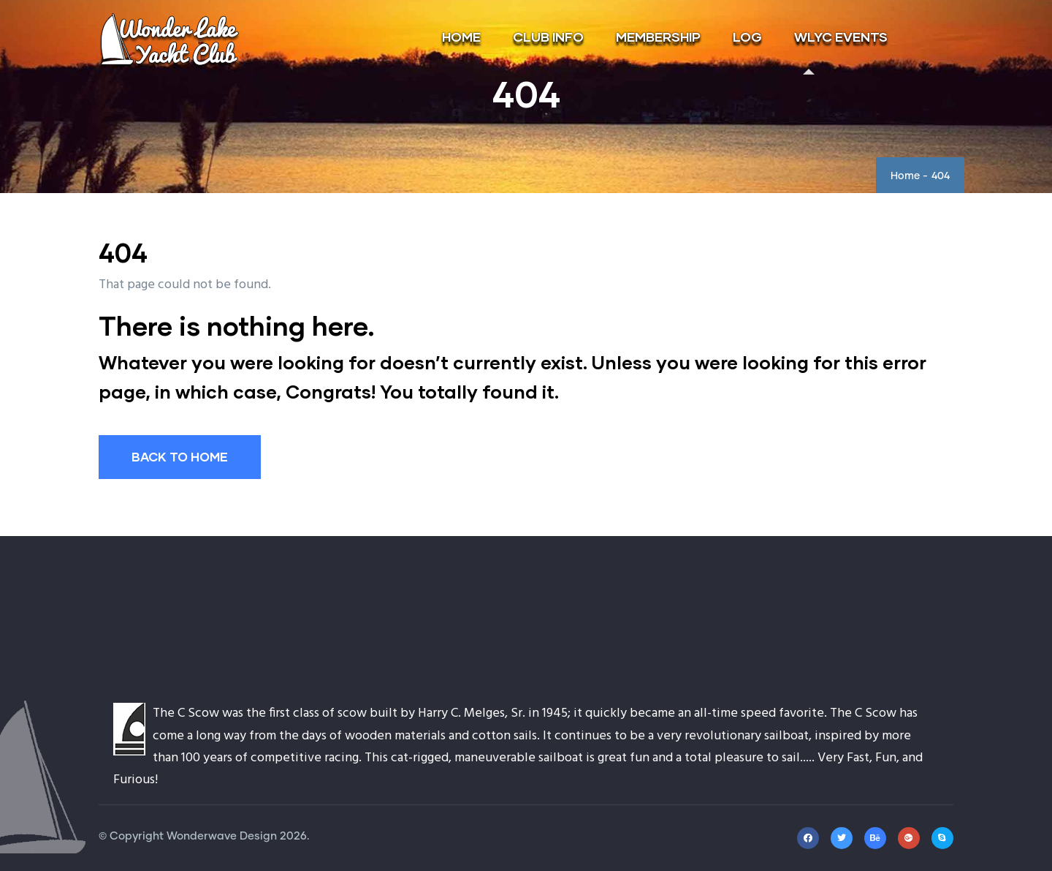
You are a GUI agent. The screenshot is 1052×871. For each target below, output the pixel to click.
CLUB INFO (548, 37)
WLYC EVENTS (841, 37)
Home (905, 176)
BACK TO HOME (180, 456)
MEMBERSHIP (658, 37)
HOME (461, 37)
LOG (747, 37)
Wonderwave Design (222, 836)
